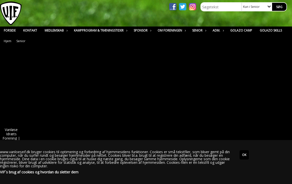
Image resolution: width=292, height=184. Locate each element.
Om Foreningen (171, 30)
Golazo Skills (271, 30)
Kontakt (30, 30)
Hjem (7, 41)
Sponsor (142, 30)
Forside (10, 30)
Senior (198, 30)
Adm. (218, 30)
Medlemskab (55, 30)
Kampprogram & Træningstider (100, 30)
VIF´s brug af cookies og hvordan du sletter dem (39, 172)
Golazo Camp (241, 30)
